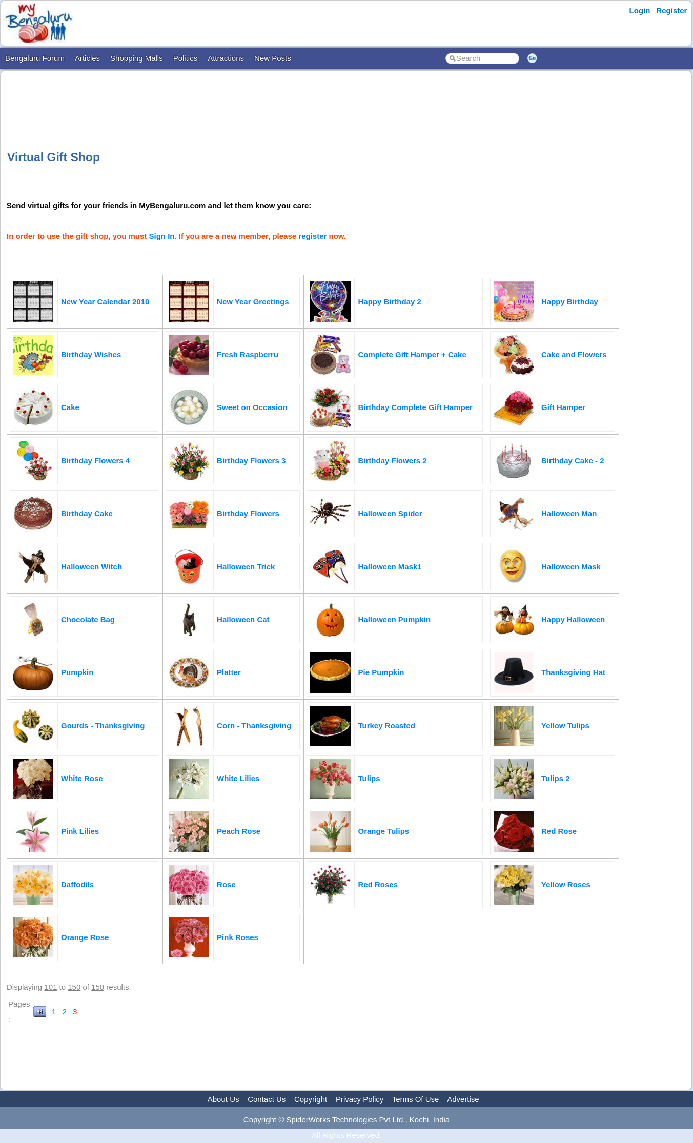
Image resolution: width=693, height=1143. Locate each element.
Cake (70, 407)
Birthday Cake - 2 (572, 460)
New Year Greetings (253, 301)
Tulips (369, 778)
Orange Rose (85, 937)
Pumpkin (77, 672)
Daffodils (77, 884)
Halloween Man (569, 513)
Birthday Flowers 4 (95, 460)
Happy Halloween (573, 619)
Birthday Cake (87, 513)
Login (639, 10)
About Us (223, 1099)
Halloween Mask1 (389, 566)
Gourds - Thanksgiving (103, 725)
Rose (226, 884)
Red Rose (559, 831)
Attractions (226, 58)
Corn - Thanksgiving (254, 725)
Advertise (463, 1099)
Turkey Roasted (386, 725)
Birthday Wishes (91, 354)
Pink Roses (237, 937)
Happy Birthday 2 (389, 301)
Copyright (310, 1099)
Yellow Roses (565, 884)
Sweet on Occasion (252, 407)
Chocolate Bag (88, 619)
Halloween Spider (390, 513)
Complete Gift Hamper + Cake (412, 354)
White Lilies (238, 778)
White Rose (82, 778)
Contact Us (267, 1099)
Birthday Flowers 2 (392, 460)
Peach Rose (238, 831)
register (312, 236)
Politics (185, 58)
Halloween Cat (243, 619)
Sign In (162, 236)
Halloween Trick (246, 566)
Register (671, 10)
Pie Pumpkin (381, 672)
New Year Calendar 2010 (105, 301)
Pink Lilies (80, 831)
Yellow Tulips (565, 725)
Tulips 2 (555, 778)
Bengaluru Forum (35, 58)
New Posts (272, 58)
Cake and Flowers (574, 354)
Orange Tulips (383, 831)
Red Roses (378, 884)
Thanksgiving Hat (573, 672)
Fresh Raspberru (247, 354)
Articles (87, 58)
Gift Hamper (563, 407)
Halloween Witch (91, 566)
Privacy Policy (359, 1099)
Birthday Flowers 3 (251, 460)
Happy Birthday (569, 301)
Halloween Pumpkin (394, 619)
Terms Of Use (415, 1099)
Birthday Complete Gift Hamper (415, 407)
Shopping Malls (136, 58)
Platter (229, 672)
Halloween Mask (571, 566)
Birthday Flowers (248, 513)
